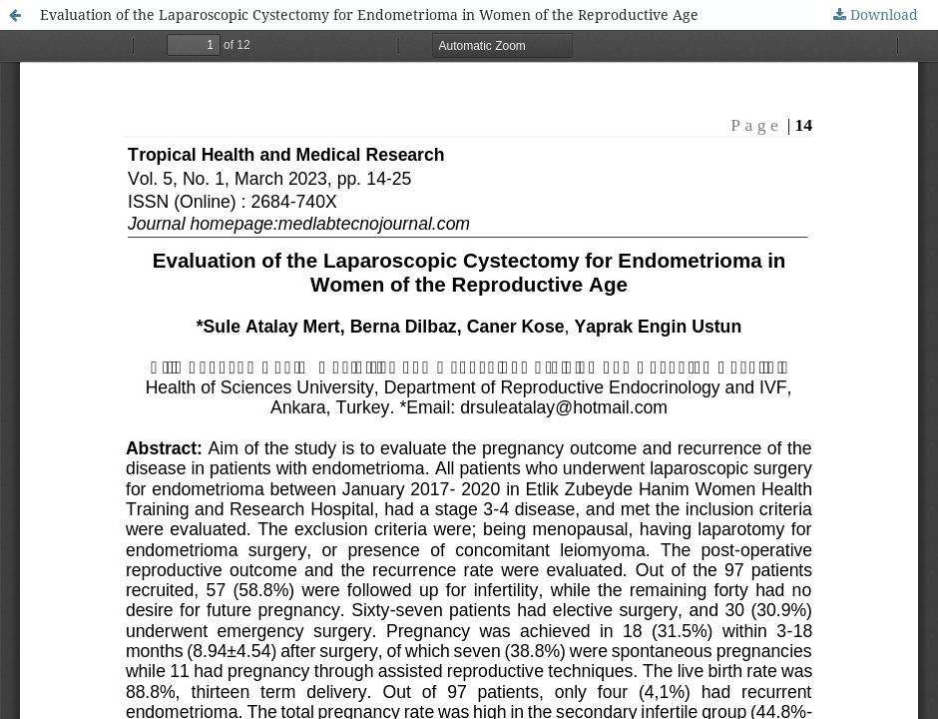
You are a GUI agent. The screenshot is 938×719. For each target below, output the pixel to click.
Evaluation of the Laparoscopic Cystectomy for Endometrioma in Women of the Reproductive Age (369, 14)
